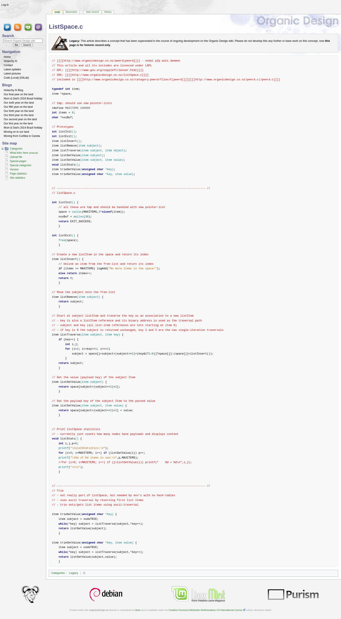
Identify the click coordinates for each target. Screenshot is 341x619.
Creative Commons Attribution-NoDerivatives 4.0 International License (205, 610)
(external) (33, 153)
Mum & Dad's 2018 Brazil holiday (23, 98)
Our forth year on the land (19, 111)
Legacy (73, 573)
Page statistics (18, 173)
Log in (5, 4)
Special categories (20, 165)
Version (14, 169)
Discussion (71, 12)
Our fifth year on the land (18, 106)
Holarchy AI (10, 61)
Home (7, 56)
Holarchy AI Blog (13, 90)
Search (8, 36)
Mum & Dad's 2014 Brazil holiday (23, 127)
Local (15, 77)
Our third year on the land (18, 115)
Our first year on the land (18, 123)
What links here (19, 152)
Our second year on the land (20, 119)
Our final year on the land (18, 94)
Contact (8, 65)
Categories (58, 573)
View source (92, 12)
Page (57, 12)
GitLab (24, 77)
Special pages (18, 161)
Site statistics (17, 177)
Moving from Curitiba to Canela (22, 136)
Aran (137, 610)
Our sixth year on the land (19, 102)
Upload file (16, 157)
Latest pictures (12, 73)
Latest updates (12, 69)
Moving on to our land (16, 131)
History (108, 12)
